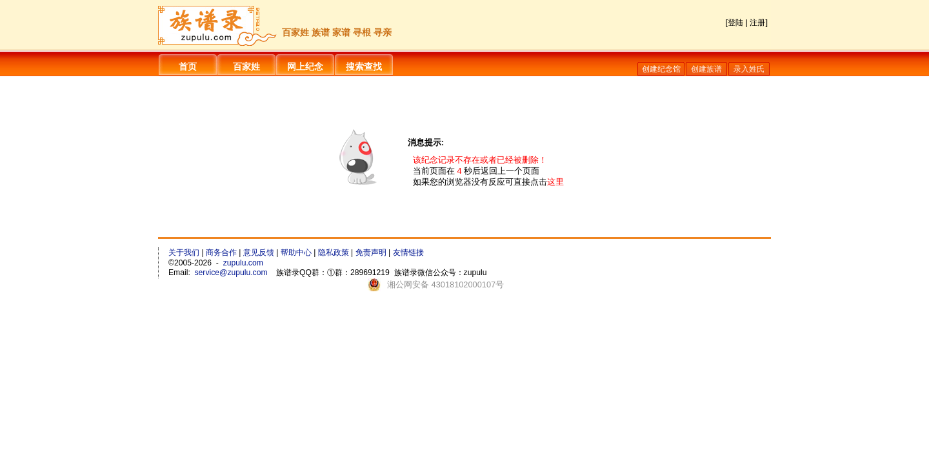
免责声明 (370, 252)
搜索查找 (364, 66)
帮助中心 (296, 252)
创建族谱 (706, 69)
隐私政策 (333, 252)
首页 (188, 66)
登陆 (735, 22)
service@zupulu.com (231, 272)
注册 (757, 22)
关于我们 (183, 252)
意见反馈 (258, 252)
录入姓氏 (749, 69)
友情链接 (408, 252)
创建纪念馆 (661, 69)
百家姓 (246, 66)
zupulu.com (243, 262)
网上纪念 (305, 66)
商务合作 (221, 252)
